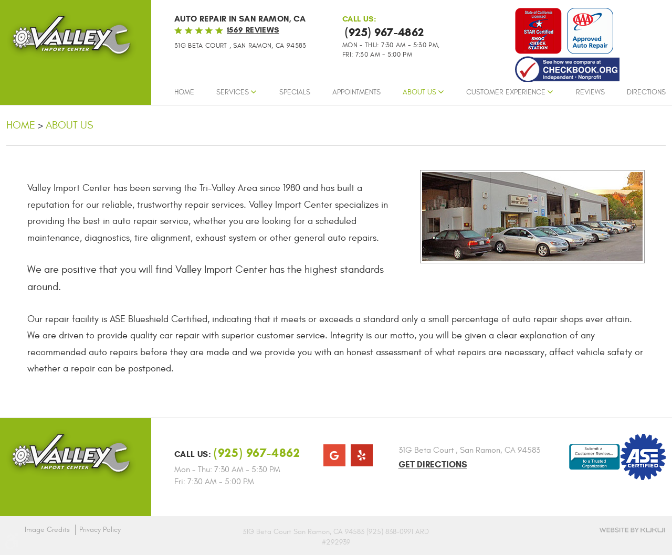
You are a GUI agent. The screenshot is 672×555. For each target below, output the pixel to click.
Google (334, 455)
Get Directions (432, 464)
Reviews (590, 92)
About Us (419, 92)
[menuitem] (184, 95)
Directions (646, 92)
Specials (294, 92)
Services (232, 92)
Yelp (362, 455)
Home (184, 92)
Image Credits (47, 529)
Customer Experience (505, 92)
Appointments (356, 92)
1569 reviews (253, 30)
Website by (632, 530)
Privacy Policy (100, 529)
